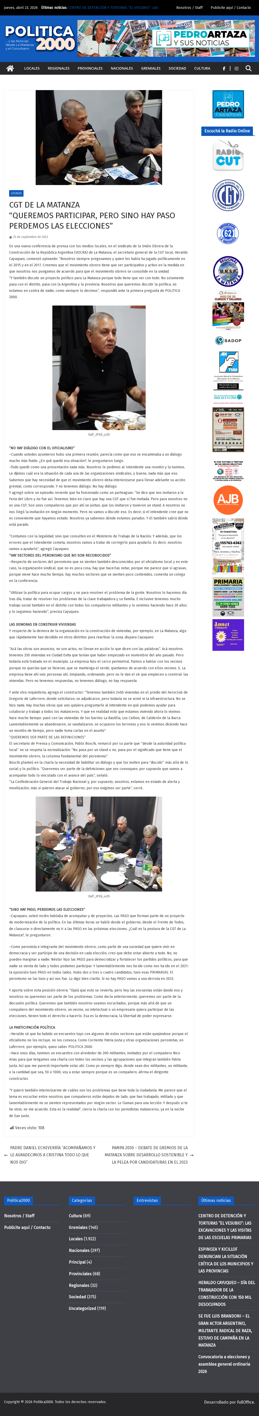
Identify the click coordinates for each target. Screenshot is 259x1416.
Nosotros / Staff (189, 8)
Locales (32, 68)
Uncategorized (82, 1308)
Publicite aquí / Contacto (231, 8)
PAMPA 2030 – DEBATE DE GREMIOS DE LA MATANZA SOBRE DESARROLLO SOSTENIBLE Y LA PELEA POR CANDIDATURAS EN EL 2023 (149, 1155)
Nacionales (122, 68)
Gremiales (151, 68)
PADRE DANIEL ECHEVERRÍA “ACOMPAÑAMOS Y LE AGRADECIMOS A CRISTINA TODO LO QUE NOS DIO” (49, 1155)
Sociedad (177, 68)
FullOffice (245, 1402)
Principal (77, 1262)
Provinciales (90, 68)
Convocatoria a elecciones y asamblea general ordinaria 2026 (224, 1364)
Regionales (59, 68)
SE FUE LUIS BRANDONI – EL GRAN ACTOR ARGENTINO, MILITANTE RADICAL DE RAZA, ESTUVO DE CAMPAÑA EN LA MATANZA (225, 1331)
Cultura (202, 68)
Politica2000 (43, 1402)
